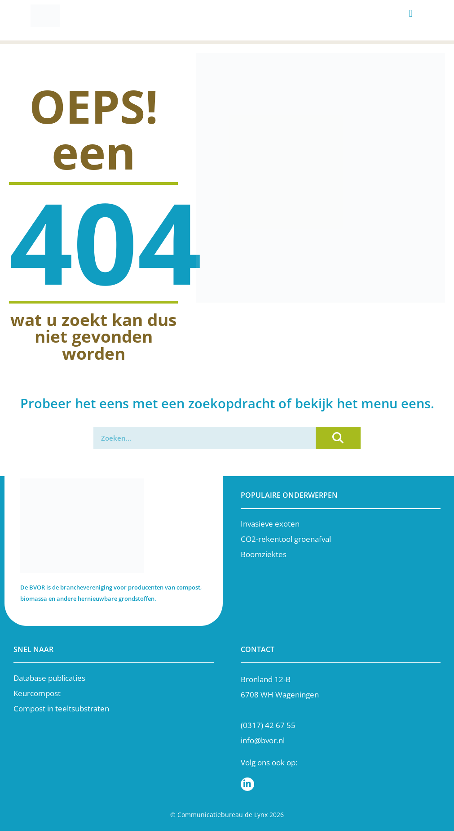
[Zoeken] (338, 438)
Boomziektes (264, 554)
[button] (410, 13)
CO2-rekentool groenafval (286, 539)
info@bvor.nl (263, 740)
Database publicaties (49, 678)
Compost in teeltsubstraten (61, 708)
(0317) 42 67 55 (268, 725)
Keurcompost (37, 693)
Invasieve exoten (270, 523)
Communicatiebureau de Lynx (222, 814)
